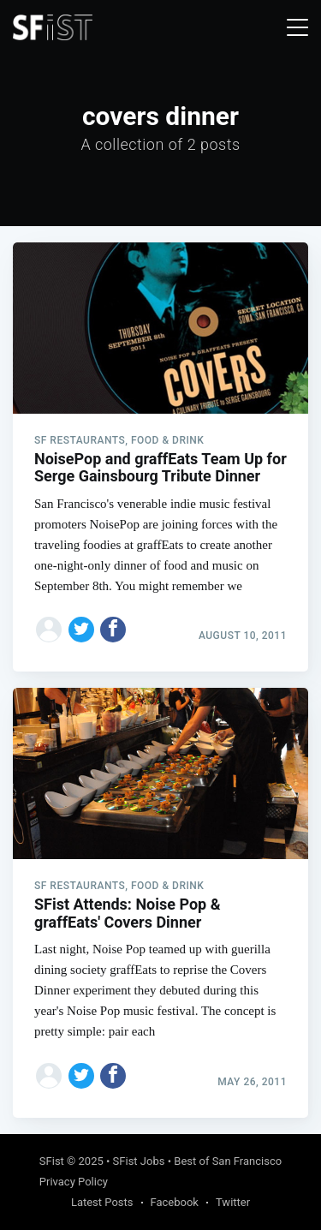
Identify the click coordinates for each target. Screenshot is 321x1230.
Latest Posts (102, 1202)
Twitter (233, 1202)
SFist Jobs (139, 1161)
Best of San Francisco (228, 1161)
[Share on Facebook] (113, 629)
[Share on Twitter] (81, 629)
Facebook (175, 1202)
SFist (51, 1161)
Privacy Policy (73, 1181)
